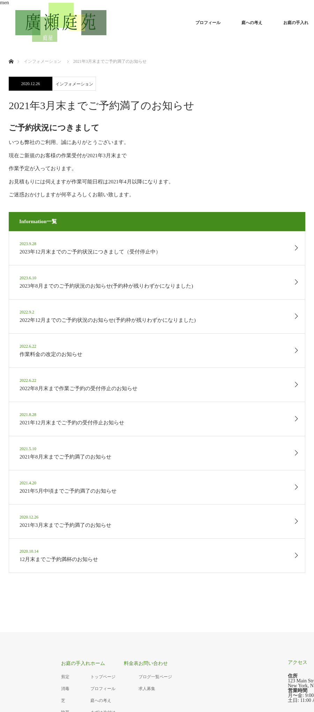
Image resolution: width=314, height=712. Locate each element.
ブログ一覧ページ (155, 676)
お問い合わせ (153, 663)
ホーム (97, 663)
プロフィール (207, 22)
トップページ (102, 676)
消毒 (65, 688)
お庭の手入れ (75, 663)
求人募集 (147, 688)
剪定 (65, 676)
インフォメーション (74, 84)
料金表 (131, 663)
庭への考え (251, 22)
